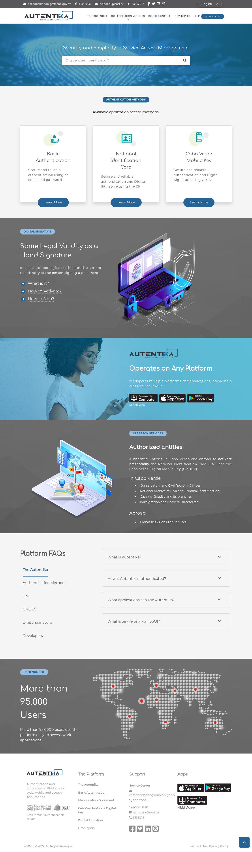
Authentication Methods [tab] (44, 583)
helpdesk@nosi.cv (146, 812)
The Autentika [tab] (35, 570)
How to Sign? (41, 298)
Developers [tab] (33, 636)
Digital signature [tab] (37, 622)
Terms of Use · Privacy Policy (209, 846)
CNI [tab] (26, 596)
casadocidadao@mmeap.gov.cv (152, 795)
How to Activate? (45, 291)
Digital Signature (159, 16)
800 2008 (140, 800)
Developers (182, 16)
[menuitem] (100, 786)
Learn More (53, 202)
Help (196, 16)
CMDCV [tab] (30, 609)
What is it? (38, 283)
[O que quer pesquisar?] (121, 60)
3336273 (138, 817)
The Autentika (97, 16)
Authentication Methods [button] (128, 17)
